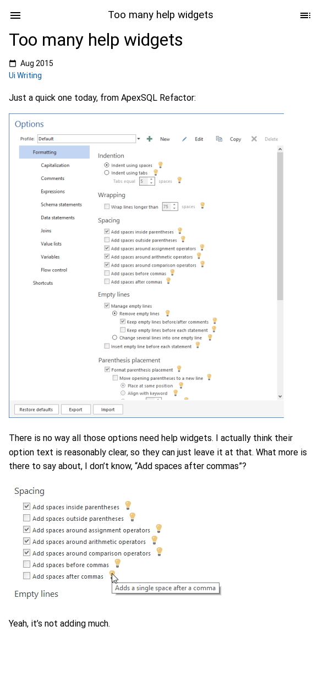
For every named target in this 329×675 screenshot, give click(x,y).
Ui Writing (25, 75)
